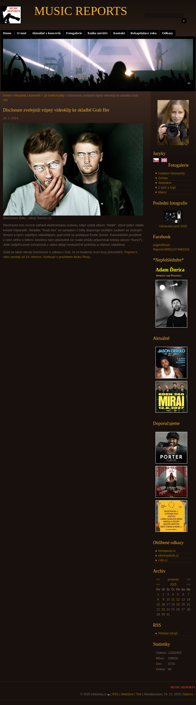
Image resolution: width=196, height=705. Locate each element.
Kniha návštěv (98, 33)
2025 (173, 584)
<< (158, 579)
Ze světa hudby (54, 95)
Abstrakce (165, 183)
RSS (115, 694)
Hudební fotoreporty (171, 173)
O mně (21, 33)
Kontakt (119, 33)
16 (163, 604)
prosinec (173, 579)
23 (163, 609)
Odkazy (167, 33)
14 (188, 599)
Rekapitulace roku (143, 33)
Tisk (139, 694)
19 (178, 604)
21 (188, 604)
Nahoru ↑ (189, 694)
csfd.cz (163, 560)
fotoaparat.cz (167, 551)
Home (7, 33)
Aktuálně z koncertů (46, 33)
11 (172, 599)
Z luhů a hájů (167, 187)
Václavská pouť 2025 (173, 226)
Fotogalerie (74, 33)
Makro (162, 192)
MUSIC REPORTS (80, 10)
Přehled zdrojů (168, 633)
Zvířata (163, 178)
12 (178, 599)
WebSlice (127, 694)
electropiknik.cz (168, 555)
